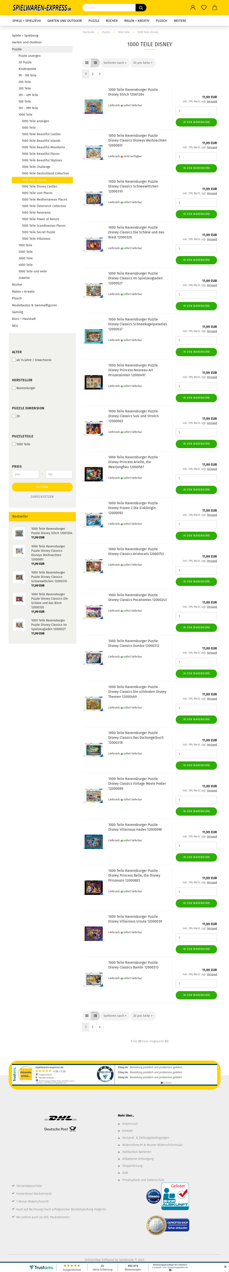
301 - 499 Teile (28, 95)
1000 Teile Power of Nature (40, 219)
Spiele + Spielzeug (26, 21)
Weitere (180, 21)
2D (16, 416)
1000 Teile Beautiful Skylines (42, 160)
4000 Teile (26, 265)
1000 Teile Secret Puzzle (38, 232)
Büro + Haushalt (24, 319)
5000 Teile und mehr (33, 271)
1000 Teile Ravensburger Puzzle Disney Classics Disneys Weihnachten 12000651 (137, 140)
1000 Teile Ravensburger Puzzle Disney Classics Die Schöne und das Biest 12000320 (136, 232)
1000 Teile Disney (34, 180)
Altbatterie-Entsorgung (138, 1159)
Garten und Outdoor (64, 21)
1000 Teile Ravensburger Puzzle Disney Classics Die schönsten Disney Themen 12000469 (137, 692)
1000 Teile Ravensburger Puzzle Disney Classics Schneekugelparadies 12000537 (137, 324)
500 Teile (25, 101)
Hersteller (22, 380)
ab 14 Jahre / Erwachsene (32, 360)
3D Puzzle (25, 62)
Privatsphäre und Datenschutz (143, 1180)
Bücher (112, 21)
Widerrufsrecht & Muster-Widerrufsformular (152, 1145)
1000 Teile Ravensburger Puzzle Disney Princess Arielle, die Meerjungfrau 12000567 (133, 462)
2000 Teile (26, 252)
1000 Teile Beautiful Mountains (43, 147)
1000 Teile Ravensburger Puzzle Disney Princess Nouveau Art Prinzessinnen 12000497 (133, 370)
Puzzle (93, 21)
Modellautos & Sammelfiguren (34, 305)
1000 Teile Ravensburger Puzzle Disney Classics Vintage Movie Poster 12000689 (137, 784)
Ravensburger (23, 388)
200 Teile (25, 82)
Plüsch (161, 21)
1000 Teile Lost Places (37, 193)
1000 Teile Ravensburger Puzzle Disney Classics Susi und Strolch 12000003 (133, 416)
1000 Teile (26, 114)
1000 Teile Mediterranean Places (44, 199)
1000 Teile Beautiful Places (41, 154)
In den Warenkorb (196, 122)
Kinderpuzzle (27, 69)
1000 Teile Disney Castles (39, 186)
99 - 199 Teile (27, 75)
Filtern (42, 487)
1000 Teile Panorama (36, 212)
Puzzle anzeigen (30, 56)
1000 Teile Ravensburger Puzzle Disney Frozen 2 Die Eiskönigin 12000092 (133, 508)
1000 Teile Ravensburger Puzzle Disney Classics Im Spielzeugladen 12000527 (135, 278)
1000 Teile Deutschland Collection (45, 173)
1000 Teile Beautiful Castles (41, 134)
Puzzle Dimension (28, 408)
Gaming (17, 312)
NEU (15, 326)
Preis (17, 466)
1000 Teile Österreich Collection (44, 206)
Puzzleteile (22, 436)
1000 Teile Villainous (36, 239)
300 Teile (25, 88)
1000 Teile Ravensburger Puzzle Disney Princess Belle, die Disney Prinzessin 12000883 (134, 876)
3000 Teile (26, 258)
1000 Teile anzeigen (35, 121)
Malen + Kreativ (136, 21)
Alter (17, 352)
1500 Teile (25, 245)
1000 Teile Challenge (36, 167)
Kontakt (127, 1131)
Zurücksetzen (42, 497)
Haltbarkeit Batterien (137, 1152)
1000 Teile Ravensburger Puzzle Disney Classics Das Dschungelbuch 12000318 (136, 738)
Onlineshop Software (99, 1260)
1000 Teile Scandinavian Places (43, 226)
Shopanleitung (132, 1166)
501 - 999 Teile (28, 108)
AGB (125, 1173)
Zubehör (24, 278)
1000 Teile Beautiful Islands (41, 141)
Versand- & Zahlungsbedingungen (145, 1138)
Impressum (130, 1124)
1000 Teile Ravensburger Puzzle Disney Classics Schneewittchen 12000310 (133, 186)
